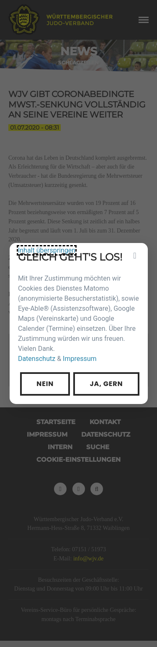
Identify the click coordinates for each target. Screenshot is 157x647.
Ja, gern (103, 377)
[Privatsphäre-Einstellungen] (128, 263)
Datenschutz (41, 354)
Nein (49, 377)
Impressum (79, 354)
